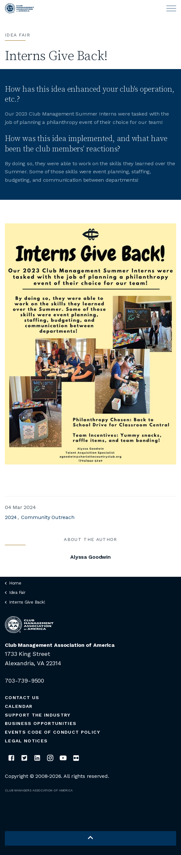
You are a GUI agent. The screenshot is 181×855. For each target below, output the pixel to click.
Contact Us (22, 697)
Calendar (19, 706)
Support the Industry (38, 715)
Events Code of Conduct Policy (52, 732)
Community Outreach (47, 517)
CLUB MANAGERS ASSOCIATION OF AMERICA (39, 790)
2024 (11, 517)
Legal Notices (26, 740)
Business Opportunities (40, 723)
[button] (90, 838)
